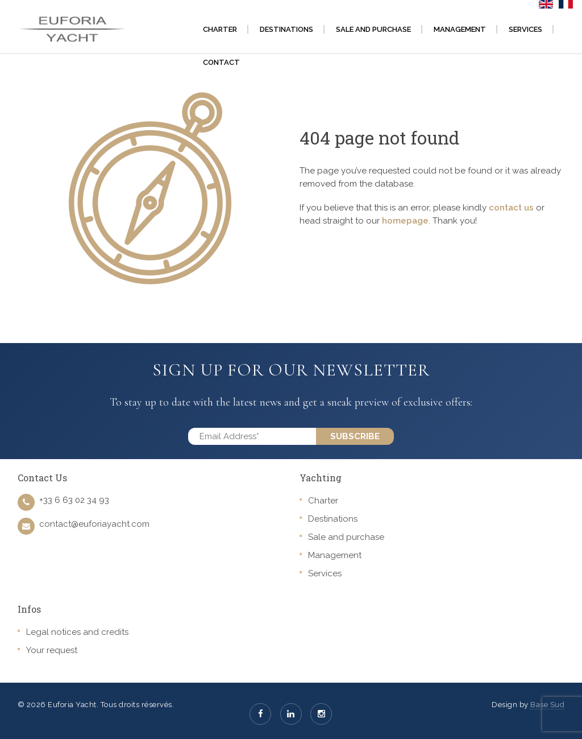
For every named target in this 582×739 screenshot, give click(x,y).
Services (325, 573)
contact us (511, 208)
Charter (323, 501)
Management (334, 555)
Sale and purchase (346, 537)
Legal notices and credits (77, 632)
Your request (51, 650)
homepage (405, 221)
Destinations (332, 519)
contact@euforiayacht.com (94, 524)
